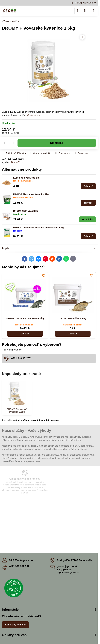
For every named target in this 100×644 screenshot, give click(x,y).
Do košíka (56, 144)
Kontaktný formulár (15, 624)
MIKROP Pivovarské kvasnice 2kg (31, 194)
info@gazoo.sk (64, 569)
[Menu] (94, 11)
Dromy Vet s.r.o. (19, 162)
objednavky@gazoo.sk (68, 572)
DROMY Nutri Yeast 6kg (25, 211)
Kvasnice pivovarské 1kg (26, 177)
